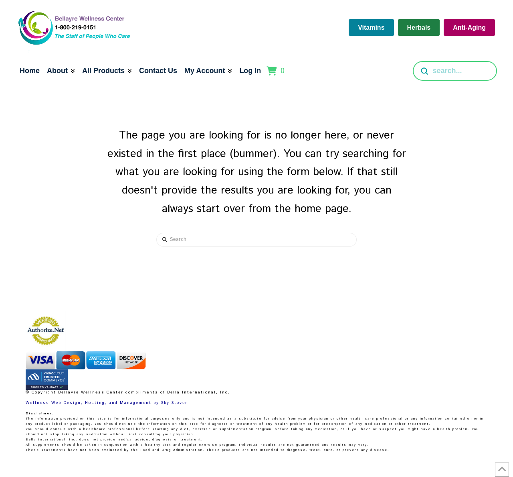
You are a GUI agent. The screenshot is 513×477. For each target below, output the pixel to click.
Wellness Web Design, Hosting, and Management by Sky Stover (107, 403)
